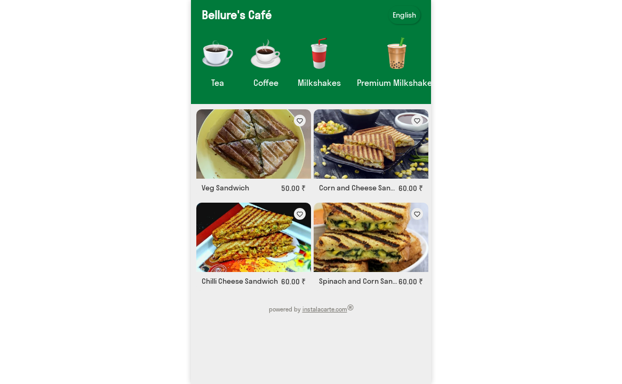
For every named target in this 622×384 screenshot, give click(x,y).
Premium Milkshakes (396, 82)
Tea (217, 82)
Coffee (265, 82)
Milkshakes (319, 82)
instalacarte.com (324, 309)
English (404, 15)
